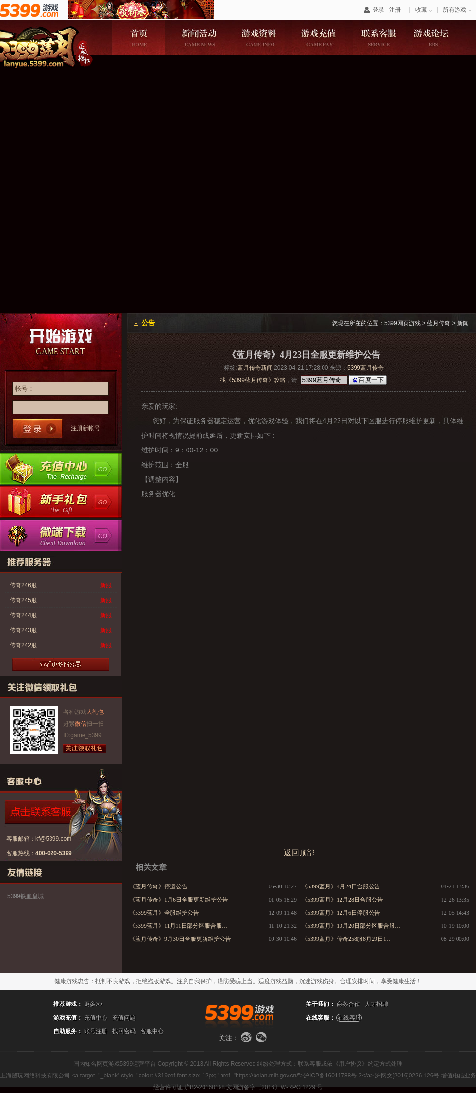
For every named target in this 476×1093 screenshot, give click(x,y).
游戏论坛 (439, 37)
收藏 (421, 9)
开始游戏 (61, 340)
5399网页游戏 (402, 323)
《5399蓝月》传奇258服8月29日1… (347, 939)
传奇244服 (23, 615)
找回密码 (124, 1031)
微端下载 (61, 535)
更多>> (93, 1004)
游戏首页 (138, 37)
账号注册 (95, 1031)
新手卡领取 (61, 502)
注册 (395, 9)
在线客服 (349, 1017)
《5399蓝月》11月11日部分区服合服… (178, 925)
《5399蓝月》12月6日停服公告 (341, 912)
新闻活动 (198, 37)
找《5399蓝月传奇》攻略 (253, 380)
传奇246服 (23, 585)
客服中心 (152, 1031)
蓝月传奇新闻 (255, 367)
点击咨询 (56, 812)
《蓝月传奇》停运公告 (158, 886)
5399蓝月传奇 (365, 367)
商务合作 (348, 1004)
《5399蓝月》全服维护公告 (164, 912)
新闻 (463, 323)
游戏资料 (258, 37)
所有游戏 (454, 9)
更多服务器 (60, 664)
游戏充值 (318, 37)
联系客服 (379, 37)
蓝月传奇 (438, 323)
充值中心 (61, 469)
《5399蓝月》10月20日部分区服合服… (351, 925)
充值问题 (124, 1017)
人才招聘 (376, 1004)
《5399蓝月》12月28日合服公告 (342, 899)
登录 (378, 9)
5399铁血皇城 (25, 896)
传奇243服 (23, 630)
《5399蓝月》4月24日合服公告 (341, 886)
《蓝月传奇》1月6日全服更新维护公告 (178, 899)
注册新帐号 (85, 428)
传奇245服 (23, 600)
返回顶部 (299, 853)
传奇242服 (23, 645)
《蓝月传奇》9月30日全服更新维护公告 (180, 939)
